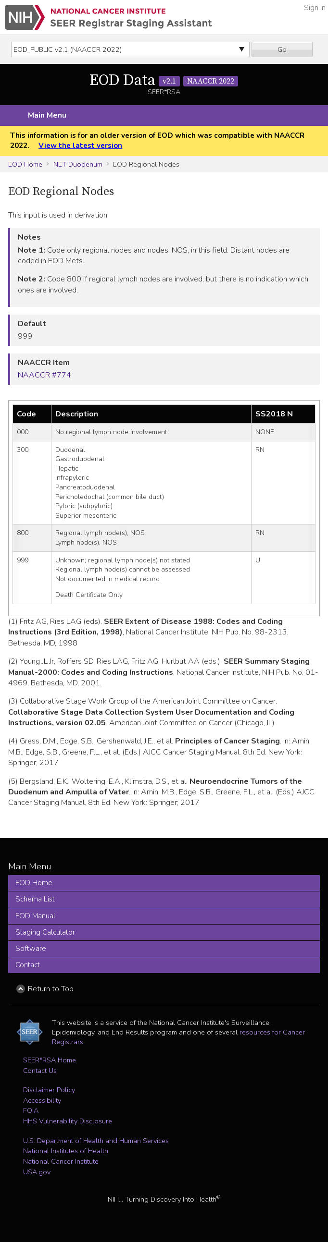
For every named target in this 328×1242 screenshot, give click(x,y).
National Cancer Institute (61, 1161)
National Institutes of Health (65, 1151)
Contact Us (40, 1070)
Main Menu (47, 115)
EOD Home (25, 164)
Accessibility (42, 1100)
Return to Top (51, 989)
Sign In (315, 7)
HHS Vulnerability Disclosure (67, 1121)
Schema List (35, 899)
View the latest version (80, 145)
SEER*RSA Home (49, 1060)
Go (282, 49)
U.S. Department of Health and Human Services (96, 1140)
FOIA (30, 1110)
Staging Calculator (45, 932)
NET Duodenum (77, 164)
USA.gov (36, 1172)
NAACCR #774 (44, 375)
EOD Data (163, 80)
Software (30, 948)
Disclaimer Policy (49, 1090)
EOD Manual (35, 916)
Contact (27, 965)
